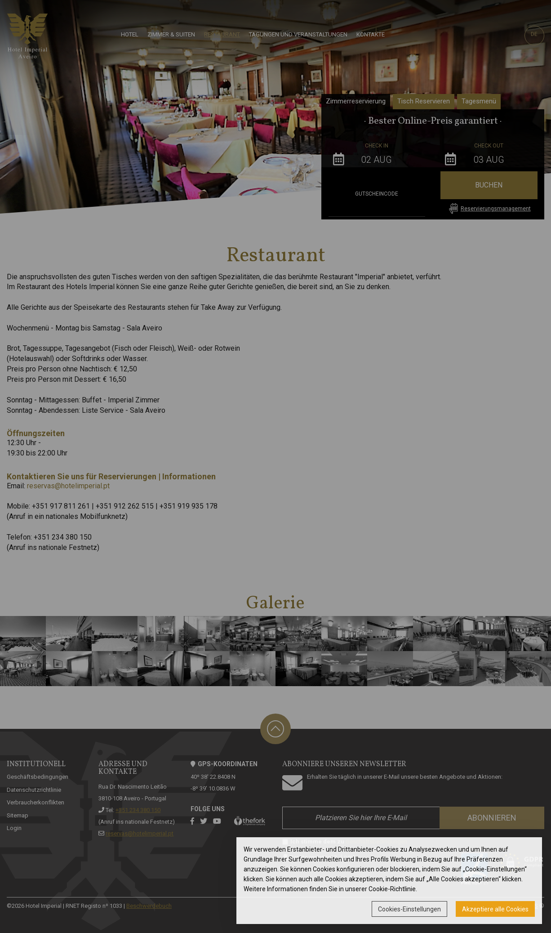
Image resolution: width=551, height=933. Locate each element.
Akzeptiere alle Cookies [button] (495, 909)
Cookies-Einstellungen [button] (409, 909)
